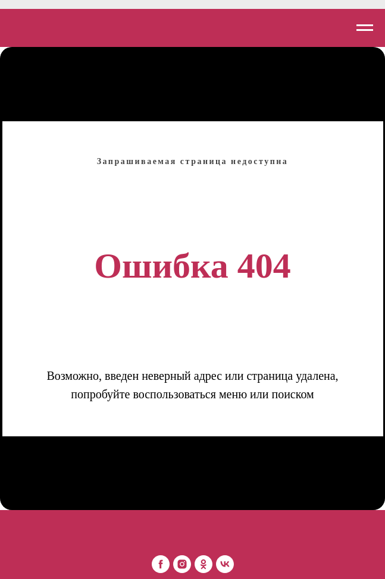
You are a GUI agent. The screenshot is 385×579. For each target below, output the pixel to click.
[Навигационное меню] (364, 28)
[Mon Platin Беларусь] (161, 564)
